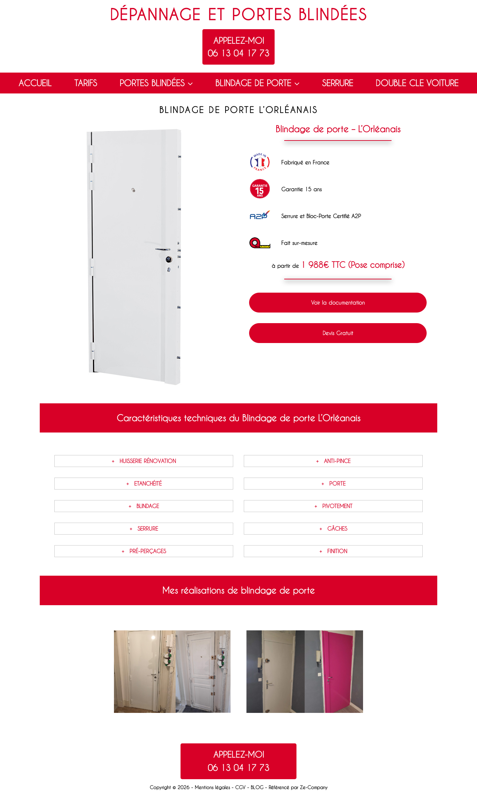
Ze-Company (314, 787)
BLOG (257, 787)
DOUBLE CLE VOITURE (417, 83)
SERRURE (337, 83)
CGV (240, 787)
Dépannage (155, 14)
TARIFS (85, 83)
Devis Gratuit (338, 333)
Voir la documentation (338, 302)
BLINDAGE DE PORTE (258, 83)
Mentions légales (212, 787)
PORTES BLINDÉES (157, 83)
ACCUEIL (35, 83)
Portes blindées (299, 14)
